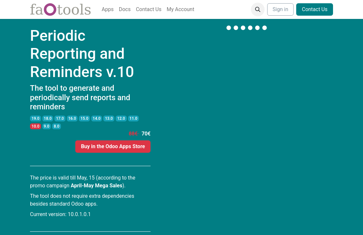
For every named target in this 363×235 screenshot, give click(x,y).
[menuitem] (107, 9)
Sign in (280, 9)
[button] (258, 9)
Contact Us (314, 9)
